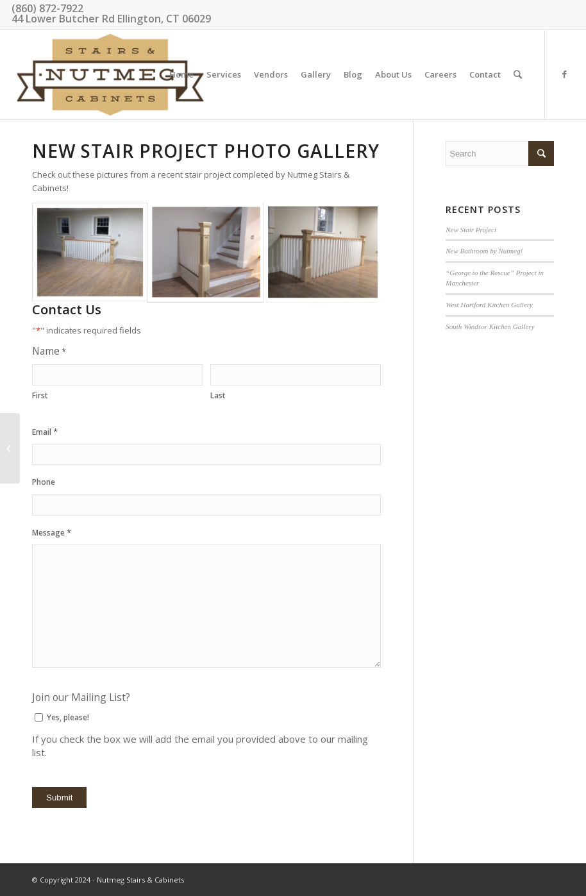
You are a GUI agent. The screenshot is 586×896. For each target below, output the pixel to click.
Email (45, 432)
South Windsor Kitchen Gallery (490, 326)
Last (218, 395)
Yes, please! (68, 717)
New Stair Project (471, 229)
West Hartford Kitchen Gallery (489, 305)
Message (51, 532)
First (40, 395)
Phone (43, 482)
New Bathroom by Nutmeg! (484, 251)
